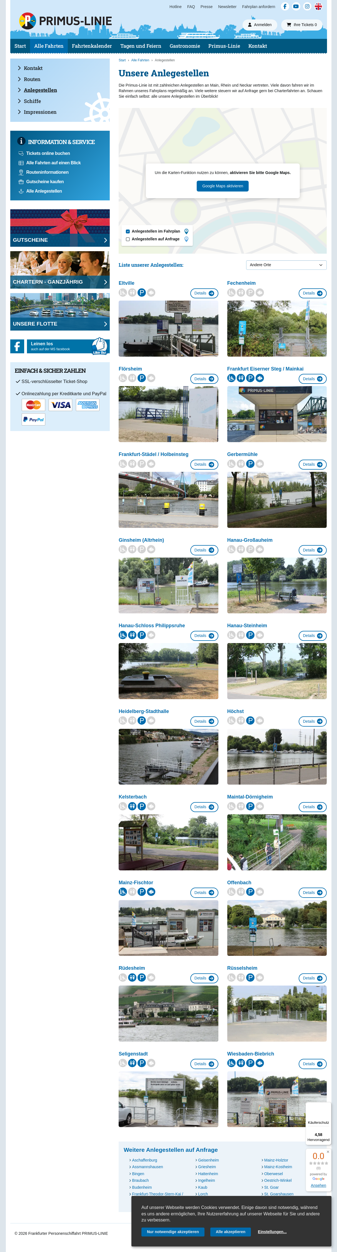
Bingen (138, 1174)
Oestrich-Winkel (278, 1180)
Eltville (126, 283)
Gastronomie (185, 45)
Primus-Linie (224, 45)
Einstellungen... (272, 1232)
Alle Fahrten (49, 45)
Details (204, 293)
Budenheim (142, 1187)
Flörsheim (130, 369)
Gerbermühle (242, 454)
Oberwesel (273, 1174)
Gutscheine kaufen (41, 181)
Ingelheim (206, 1180)
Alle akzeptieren (231, 1232)
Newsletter (227, 6)
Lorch (203, 1194)
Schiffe (29, 101)
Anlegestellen (37, 90)
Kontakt (257, 45)
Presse (207, 6)
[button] (327, 1152)
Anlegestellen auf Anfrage (160, 239)
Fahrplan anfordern (258, 6)
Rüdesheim (132, 968)
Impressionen (37, 112)
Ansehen (318, 1185)
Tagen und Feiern (140, 45)
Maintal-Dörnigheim (250, 797)
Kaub (202, 1187)
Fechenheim (241, 283)
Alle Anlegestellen (40, 191)
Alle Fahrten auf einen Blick (50, 162)
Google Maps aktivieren (222, 186)
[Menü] (328, 1105)
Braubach (140, 1180)
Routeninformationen (44, 172)
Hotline (175, 6)
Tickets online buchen (44, 153)
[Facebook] (285, 6)
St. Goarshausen (278, 1194)
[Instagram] (307, 6)
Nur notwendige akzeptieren (173, 1232)
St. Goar (271, 1187)
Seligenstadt (133, 1054)
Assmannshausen (147, 1167)
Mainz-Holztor (276, 1160)
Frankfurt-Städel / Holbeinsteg (153, 454)
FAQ (191, 6)
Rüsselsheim (242, 968)
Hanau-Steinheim (247, 625)
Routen (29, 79)
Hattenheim (208, 1174)
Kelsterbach (133, 797)
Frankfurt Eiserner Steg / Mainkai (265, 369)
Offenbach (239, 882)
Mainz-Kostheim (278, 1167)
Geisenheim (208, 1160)
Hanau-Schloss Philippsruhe (152, 625)
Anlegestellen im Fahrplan (160, 231)
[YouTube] (296, 6)
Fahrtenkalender (92, 45)
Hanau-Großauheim (250, 540)
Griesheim (207, 1167)
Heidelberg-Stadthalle (144, 711)
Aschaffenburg (144, 1160)
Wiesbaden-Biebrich (250, 1054)
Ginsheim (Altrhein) (141, 540)
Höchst (235, 711)
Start (20, 45)
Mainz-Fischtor (136, 882)
